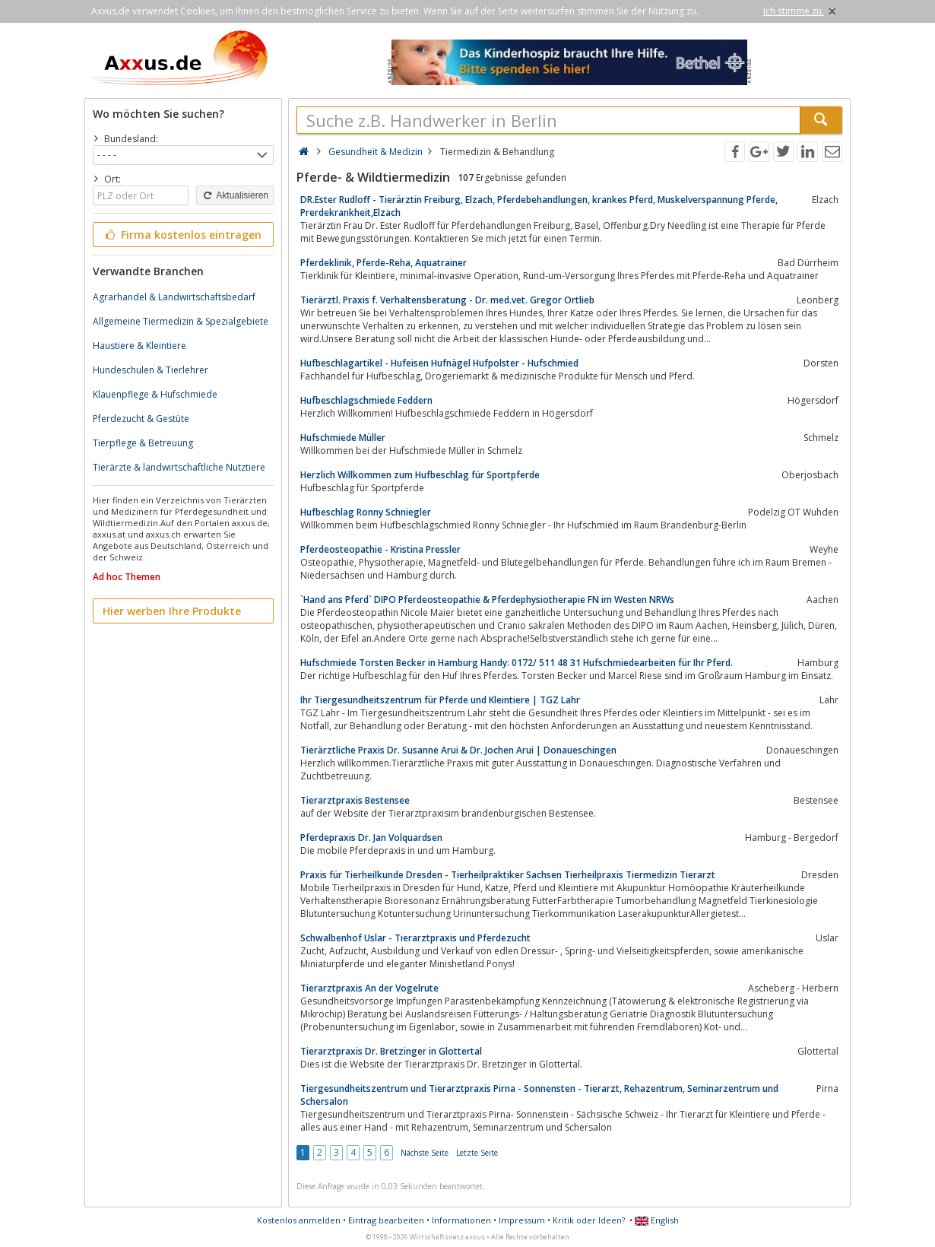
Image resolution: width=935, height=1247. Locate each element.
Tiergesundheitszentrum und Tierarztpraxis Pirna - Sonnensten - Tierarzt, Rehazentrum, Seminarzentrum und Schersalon (539, 1095)
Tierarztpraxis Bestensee (355, 800)
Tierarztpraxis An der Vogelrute (369, 988)
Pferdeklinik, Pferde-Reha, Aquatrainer (383, 262)
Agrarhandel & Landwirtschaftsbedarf (174, 296)
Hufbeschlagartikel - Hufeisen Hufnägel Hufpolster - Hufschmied (439, 363)
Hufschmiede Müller (342, 437)
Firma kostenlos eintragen (182, 234)
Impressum (522, 1220)
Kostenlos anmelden (299, 1220)
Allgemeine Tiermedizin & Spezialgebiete (180, 321)
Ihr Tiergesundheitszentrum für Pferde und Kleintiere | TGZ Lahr (440, 699)
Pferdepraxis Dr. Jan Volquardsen (371, 837)
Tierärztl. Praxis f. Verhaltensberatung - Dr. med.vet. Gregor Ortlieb (447, 300)
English (657, 1220)
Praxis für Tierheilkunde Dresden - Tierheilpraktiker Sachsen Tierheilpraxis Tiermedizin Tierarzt (507, 874)
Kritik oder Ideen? (589, 1220)
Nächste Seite (424, 1152)
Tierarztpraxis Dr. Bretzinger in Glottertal (391, 1051)
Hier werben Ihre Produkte (172, 611)
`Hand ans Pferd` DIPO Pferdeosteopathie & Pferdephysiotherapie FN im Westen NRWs (487, 599)
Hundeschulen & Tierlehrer (150, 369)
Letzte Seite (477, 1152)
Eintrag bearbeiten (386, 1220)
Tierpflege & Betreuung (143, 442)
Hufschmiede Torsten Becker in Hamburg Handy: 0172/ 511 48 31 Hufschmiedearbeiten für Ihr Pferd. (516, 662)
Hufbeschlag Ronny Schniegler (365, 512)
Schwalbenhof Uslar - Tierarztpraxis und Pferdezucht (415, 937)
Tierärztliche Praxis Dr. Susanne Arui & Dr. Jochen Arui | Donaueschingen (458, 750)
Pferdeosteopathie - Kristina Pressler (380, 549)
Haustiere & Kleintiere (139, 345)
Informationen (461, 1220)
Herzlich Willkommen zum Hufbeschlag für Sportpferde (420, 474)
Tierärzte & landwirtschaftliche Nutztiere (179, 467)
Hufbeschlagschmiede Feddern (366, 400)
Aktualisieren (234, 195)
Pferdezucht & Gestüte (141, 418)
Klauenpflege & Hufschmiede (155, 394)
